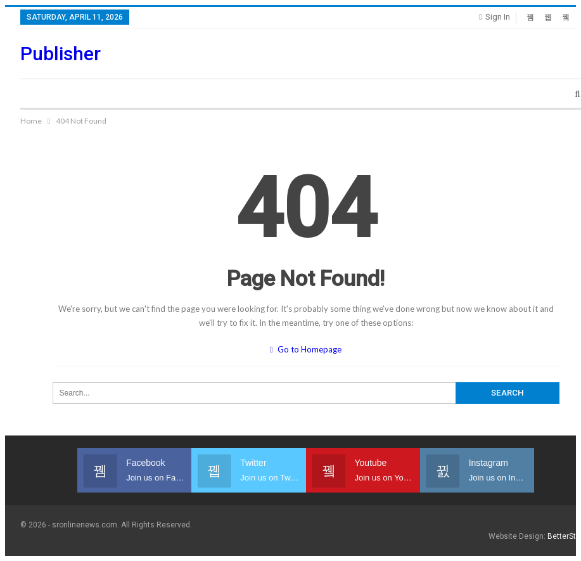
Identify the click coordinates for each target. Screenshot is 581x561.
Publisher (60, 53)
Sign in (494, 17)
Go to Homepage (306, 349)
